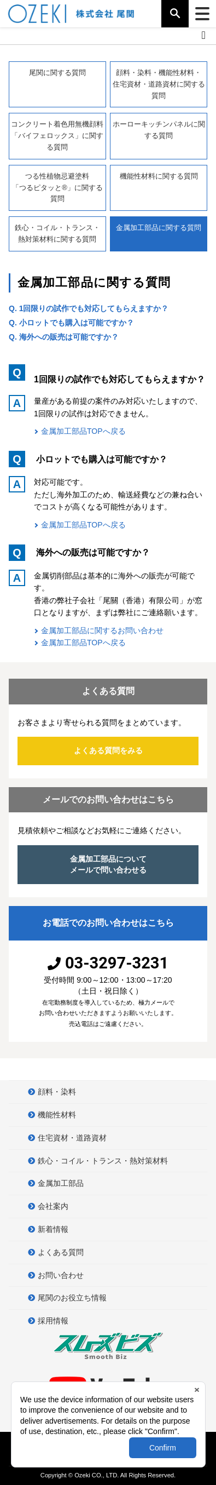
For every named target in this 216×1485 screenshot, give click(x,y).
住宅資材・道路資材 (72, 1137)
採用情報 (53, 1320)
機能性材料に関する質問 (159, 176)
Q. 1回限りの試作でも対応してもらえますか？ (88, 308)
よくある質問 (61, 1252)
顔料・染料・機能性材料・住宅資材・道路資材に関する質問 (159, 84)
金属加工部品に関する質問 (158, 233)
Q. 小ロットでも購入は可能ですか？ (71, 322)
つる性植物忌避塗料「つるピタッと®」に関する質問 (57, 187)
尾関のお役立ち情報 (72, 1297)
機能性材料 (57, 1114)
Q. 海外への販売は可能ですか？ (64, 336)
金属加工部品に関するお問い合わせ (102, 630)
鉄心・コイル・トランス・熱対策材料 (103, 1160)
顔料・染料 (57, 1091)
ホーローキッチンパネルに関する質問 (159, 130)
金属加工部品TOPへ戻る (83, 431)
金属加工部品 (61, 1183)
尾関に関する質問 (57, 72)
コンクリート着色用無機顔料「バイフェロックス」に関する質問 (57, 135)
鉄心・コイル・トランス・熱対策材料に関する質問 (57, 233)
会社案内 (53, 1206)
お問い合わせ (61, 1275)
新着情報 (53, 1229)
